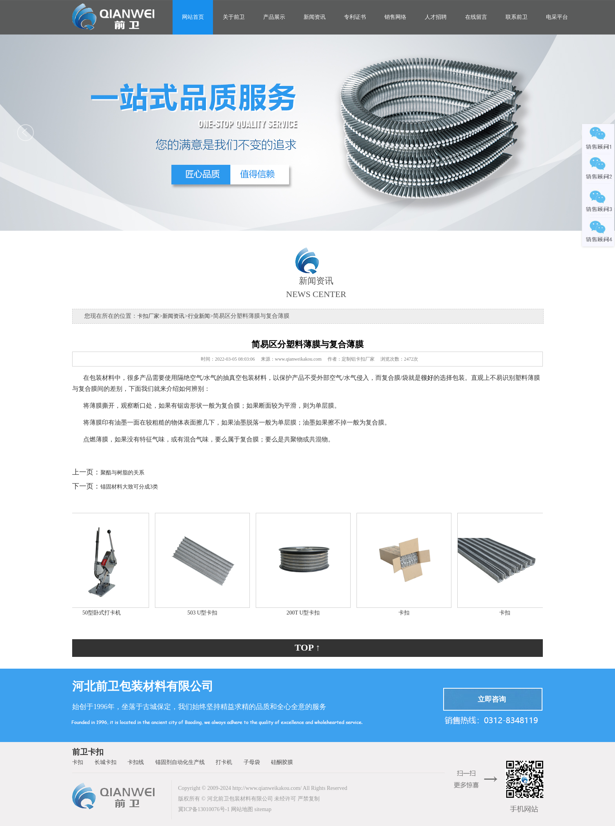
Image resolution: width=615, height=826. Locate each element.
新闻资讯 (315, 17)
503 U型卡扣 (204, 613)
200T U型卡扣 (305, 613)
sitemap (262, 809)
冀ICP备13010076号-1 (203, 809)
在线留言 (476, 17)
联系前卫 (517, 17)
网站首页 (193, 17)
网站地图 (242, 809)
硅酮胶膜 (282, 762)
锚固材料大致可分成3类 (129, 487)
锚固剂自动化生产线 (180, 762)
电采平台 (557, 17)
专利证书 (355, 17)
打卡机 (224, 762)
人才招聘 (436, 17)
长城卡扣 (105, 762)
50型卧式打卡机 (103, 613)
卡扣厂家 (148, 316)
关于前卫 (234, 17)
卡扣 (405, 613)
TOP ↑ (307, 647)
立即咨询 (492, 699)
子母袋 (252, 762)
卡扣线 (135, 762)
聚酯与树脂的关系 (122, 473)
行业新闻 (199, 316)
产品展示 (274, 17)
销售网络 (395, 17)
